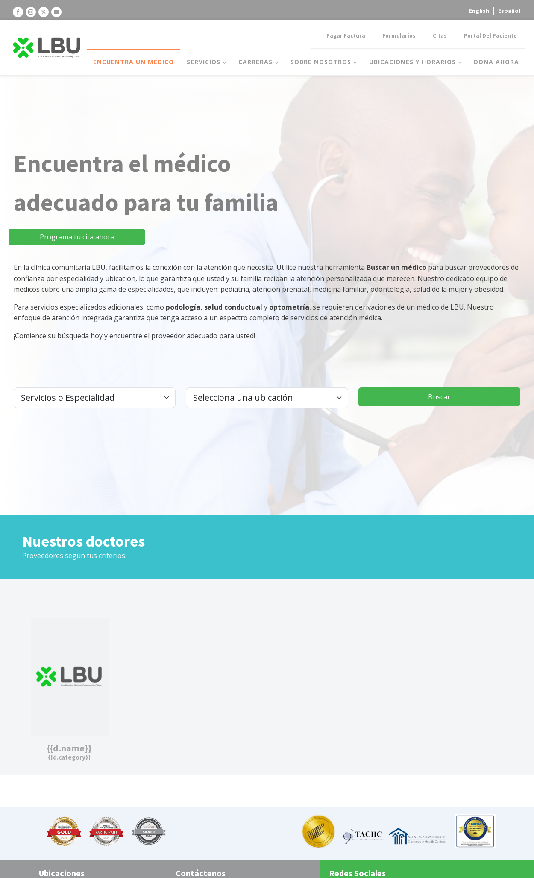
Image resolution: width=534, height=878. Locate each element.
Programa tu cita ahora (77, 237)
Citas (440, 35)
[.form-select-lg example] (95, 397)
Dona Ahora (496, 62)
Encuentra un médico (133, 62)
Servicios (203, 62)
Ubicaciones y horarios (412, 62)
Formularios (399, 35)
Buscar (439, 397)
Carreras (255, 62)
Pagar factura (345, 35)
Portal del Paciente (490, 35)
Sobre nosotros (320, 62)
